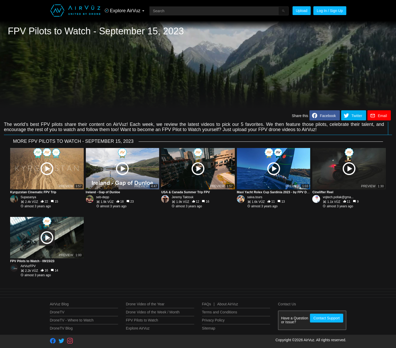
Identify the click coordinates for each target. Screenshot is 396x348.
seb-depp (102, 197)
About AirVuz (227, 304)
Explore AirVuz (138, 328)
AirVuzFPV (28, 266)
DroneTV (57, 312)
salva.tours (254, 197)
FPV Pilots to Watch (142, 320)
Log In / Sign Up (330, 11)
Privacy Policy (213, 320)
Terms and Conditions (219, 312)
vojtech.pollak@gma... (338, 197)
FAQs (206, 304)
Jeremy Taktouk (182, 197)
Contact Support (326, 318)
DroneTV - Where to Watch (72, 320)
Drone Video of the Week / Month (153, 312)
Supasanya (28, 197)
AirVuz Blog (59, 304)
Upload (301, 11)
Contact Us (287, 304)
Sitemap (208, 328)
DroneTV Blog (61, 328)
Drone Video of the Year (145, 304)
